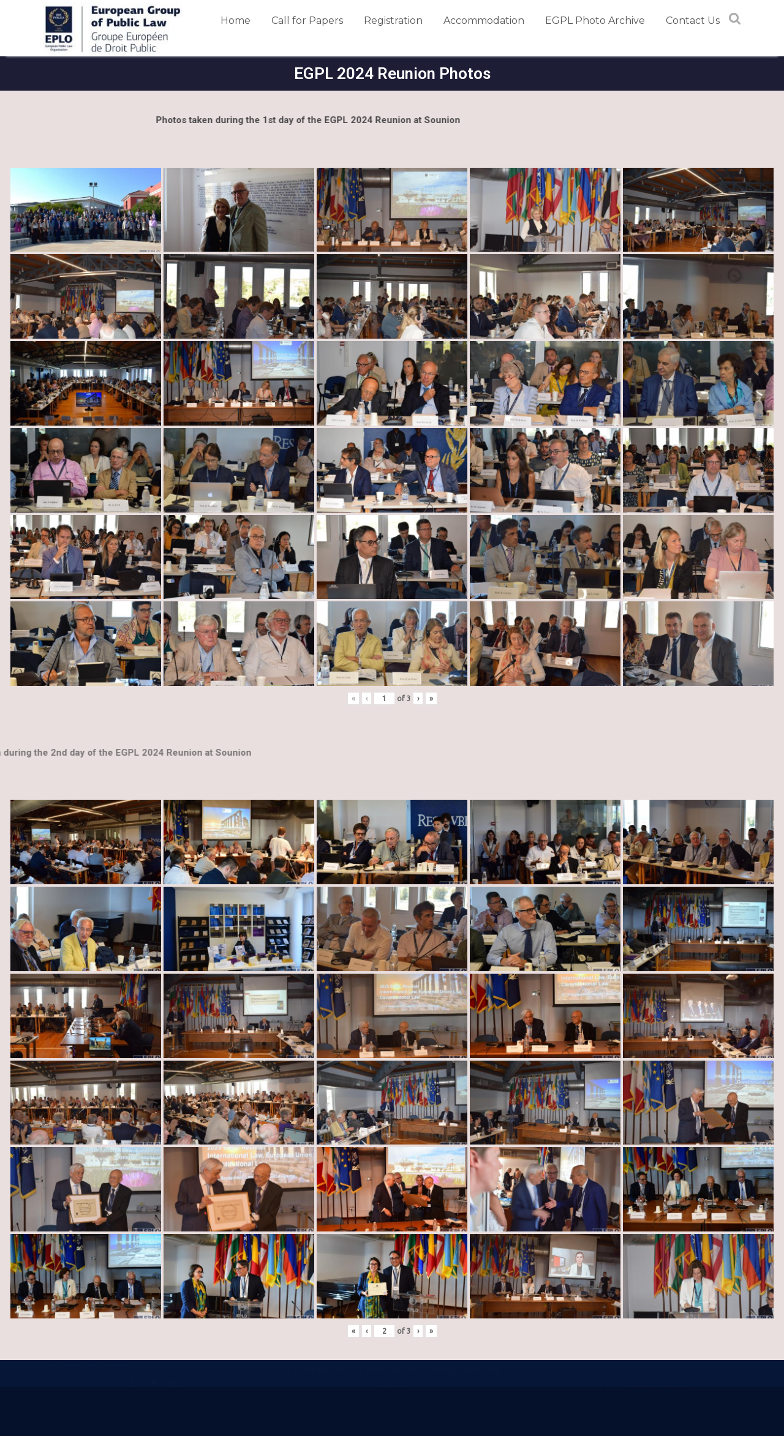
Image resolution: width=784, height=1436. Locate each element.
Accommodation (483, 20)
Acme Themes (661, 1396)
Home (236, 20)
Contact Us (693, 20)
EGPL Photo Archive (595, 20)
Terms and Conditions (90, 1364)
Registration (393, 20)
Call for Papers (307, 20)
